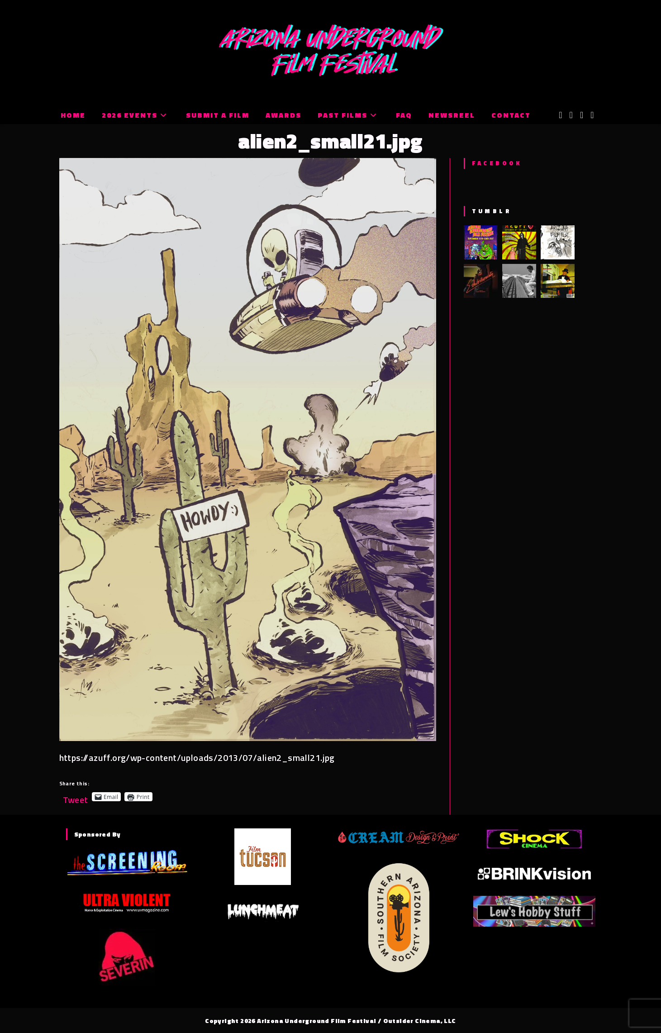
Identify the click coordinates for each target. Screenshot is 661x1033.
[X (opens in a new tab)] (560, 115)
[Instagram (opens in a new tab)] (581, 115)
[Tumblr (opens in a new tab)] (592, 115)
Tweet (75, 796)
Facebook (497, 162)
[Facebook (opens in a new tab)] (571, 115)
